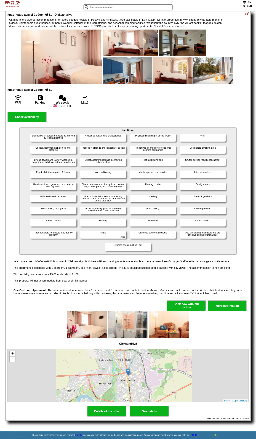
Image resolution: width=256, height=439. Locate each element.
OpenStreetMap (241, 401)
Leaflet (227, 401)
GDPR (194, 435)
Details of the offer (106, 411)
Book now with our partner (186, 306)
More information (227, 305)
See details (149, 411)
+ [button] (12, 354)
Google (78, 435)
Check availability (27, 117)
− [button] (12, 359)
